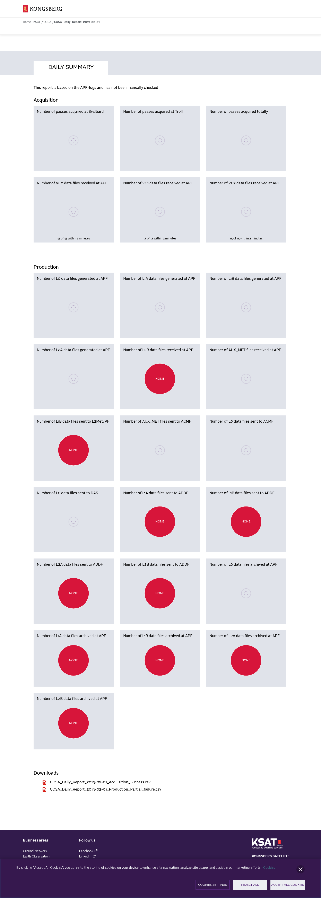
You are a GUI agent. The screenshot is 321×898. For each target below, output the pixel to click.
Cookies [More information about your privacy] (269, 869)
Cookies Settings (212, 886)
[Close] (300, 870)
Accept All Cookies (287, 886)
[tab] (71, 67)
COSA (47, 22)
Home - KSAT (32, 22)
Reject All (250, 886)
